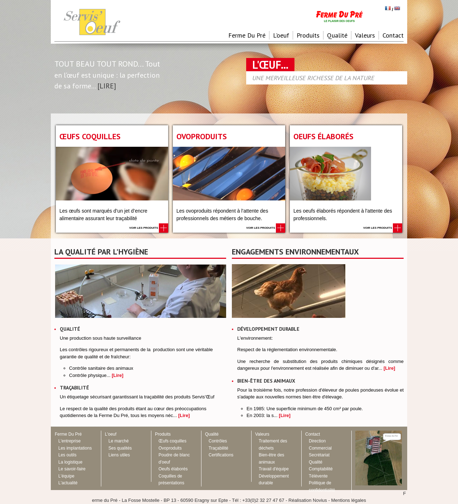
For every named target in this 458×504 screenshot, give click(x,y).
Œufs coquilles (90, 136)
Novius (320, 500)
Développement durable (268, 329)
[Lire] (117, 375)
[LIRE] (106, 86)
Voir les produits (148, 227)
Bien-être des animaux (266, 381)
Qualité (70, 329)
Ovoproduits (201, 136)
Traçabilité (74, 387)
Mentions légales (348, 500)
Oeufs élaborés (323, 136)
